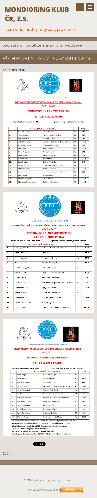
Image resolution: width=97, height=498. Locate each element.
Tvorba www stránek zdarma (44, 489)
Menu (90, 7)
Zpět (6, 453)
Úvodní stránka (13, 45)
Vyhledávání (80, 7)
